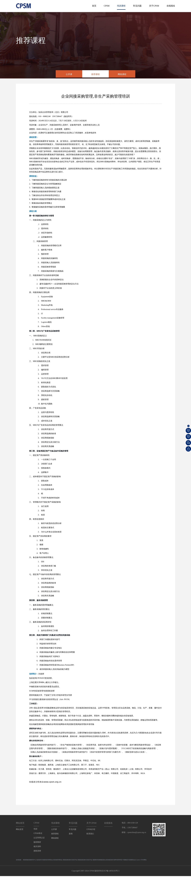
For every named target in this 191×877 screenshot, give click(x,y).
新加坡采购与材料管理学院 (114, 860)
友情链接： (19, 860)
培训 (35, 830)
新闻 (71, 835)
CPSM (107, 6)
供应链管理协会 (57, 860)
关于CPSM (154, 6)
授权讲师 (37, 852)
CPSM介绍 (90, 830)
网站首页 (19, 830)
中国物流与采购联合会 (129, 860)
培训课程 (121, 6)
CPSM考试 (38, 834)
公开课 (69, 74)
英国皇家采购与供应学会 (70, 860)
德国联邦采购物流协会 (99, 860)
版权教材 (37, 843)
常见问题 (137, 6)
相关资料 (37, 847)
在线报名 (171, 6)
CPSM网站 (143, 860)
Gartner (138, 860)
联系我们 (90, 835)
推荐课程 (95, 74)
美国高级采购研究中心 (29, 860)
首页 (94, 6)
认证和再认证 (39, 839)
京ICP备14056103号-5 (110, 872)
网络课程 (122, 74)
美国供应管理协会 (47, 860)
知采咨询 (39, 860)
